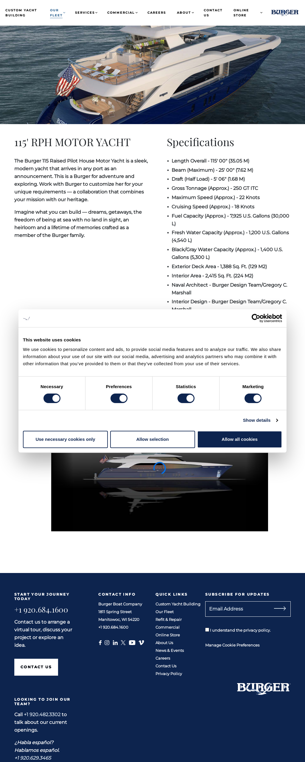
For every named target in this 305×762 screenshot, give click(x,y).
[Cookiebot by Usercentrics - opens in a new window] (256, 318)
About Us (164, 642)
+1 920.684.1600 (41, 610)
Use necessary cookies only (65, 439)
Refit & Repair (168, 619)
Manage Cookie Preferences (232, 645)
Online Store (241, 12)
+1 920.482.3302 (42, 714)
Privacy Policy (168, 673)
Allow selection (152, 439)
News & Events (169, 650)
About (184, 13)
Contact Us (213, 12)
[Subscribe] (287, 609)
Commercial (121, 13)
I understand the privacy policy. (238, 630)
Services (85, 13)
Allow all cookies (240, 439)
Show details (257, 420)
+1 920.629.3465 (32, 758)
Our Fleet (56, 12)
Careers (156, 13)
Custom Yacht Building (21, 12)
